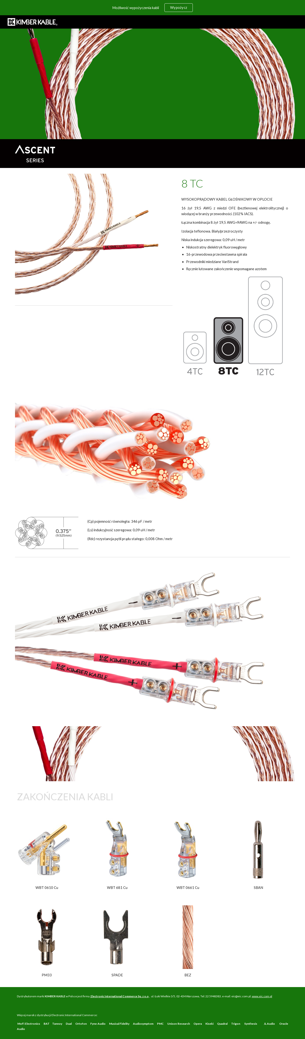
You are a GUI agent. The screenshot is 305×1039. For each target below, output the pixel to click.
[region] (152, 7)
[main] (234, 183)
